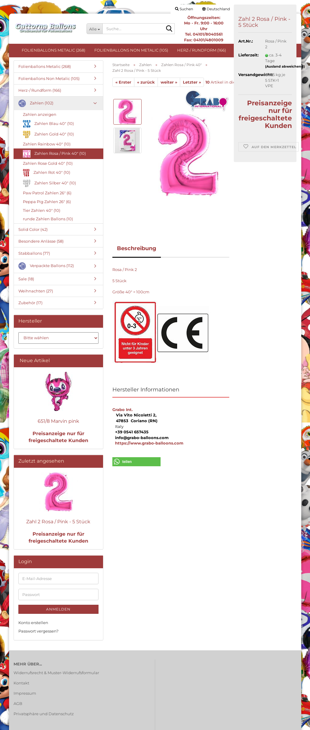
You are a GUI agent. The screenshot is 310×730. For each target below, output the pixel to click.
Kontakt (21, 683)
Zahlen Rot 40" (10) (46, 173)
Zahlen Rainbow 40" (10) (46, 144)
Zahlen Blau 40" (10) (48, 124)
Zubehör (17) (30, 302)
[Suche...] (94, 28)
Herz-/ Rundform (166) (201, 50)
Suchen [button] (184, 9)
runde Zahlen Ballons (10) (48, 218)
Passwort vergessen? (38, 631)
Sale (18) (26, 278)
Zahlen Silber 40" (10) (49, 183)
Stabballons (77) (34, 253)
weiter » (169, 82)
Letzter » (192, 82)
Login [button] (246, 9)
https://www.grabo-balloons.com (149, 443)
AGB (18, 703)
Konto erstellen (33, 622)
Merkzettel (275, 9)
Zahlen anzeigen (39, 114)
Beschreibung (136, 248)
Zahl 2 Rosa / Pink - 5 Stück (58, 521)
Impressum (25, 693)
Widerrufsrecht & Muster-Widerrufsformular (56, 672)
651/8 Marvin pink (58, 421)
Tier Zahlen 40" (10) (41, 210)
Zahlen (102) (248, 50)
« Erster (123, 82)
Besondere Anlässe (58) (41, 241)
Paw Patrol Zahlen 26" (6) (47, 192)
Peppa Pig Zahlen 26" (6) (47, 201)
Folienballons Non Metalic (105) (131, 50)
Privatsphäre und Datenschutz (44, 713)
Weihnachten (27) (35, 290)
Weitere (280, 50)
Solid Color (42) (33, 229)
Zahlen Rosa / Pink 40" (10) (54, 154)
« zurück (146, 82)
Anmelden (58, 609)
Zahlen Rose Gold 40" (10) (48, 163)
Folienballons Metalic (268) (53, 50)
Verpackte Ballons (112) (46, 266)
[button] (216, 9)
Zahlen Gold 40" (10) (48, 134)
